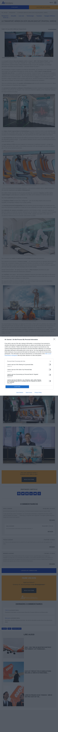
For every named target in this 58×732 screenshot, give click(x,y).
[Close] (54, 339)
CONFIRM (17, 386)
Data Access (29, 392)
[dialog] (29, 366)
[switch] (49, 364)
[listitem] (29, 361)
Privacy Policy (38, 392)
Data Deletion (19, 392)
